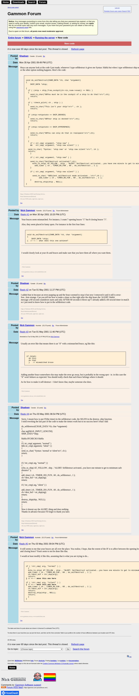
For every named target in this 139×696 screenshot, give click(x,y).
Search (31, 2)
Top (21, 224)
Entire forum (14, 38)
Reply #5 (23, 569)
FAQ (128, 11)
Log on (117, 8)
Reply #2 (24, 313)
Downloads (18, 2)
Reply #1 (24, 236)
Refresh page (77, 49)
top (129, 689)
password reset (22, 27)
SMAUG (28, 38)
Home (6, 2)
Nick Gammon (55, 360)
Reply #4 (24, 439)
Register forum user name (113, 11)
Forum (42, 2)
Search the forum (81, 682)
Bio (44, 56)
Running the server (45, 38)
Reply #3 (24, 355)
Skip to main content (13, 7)
